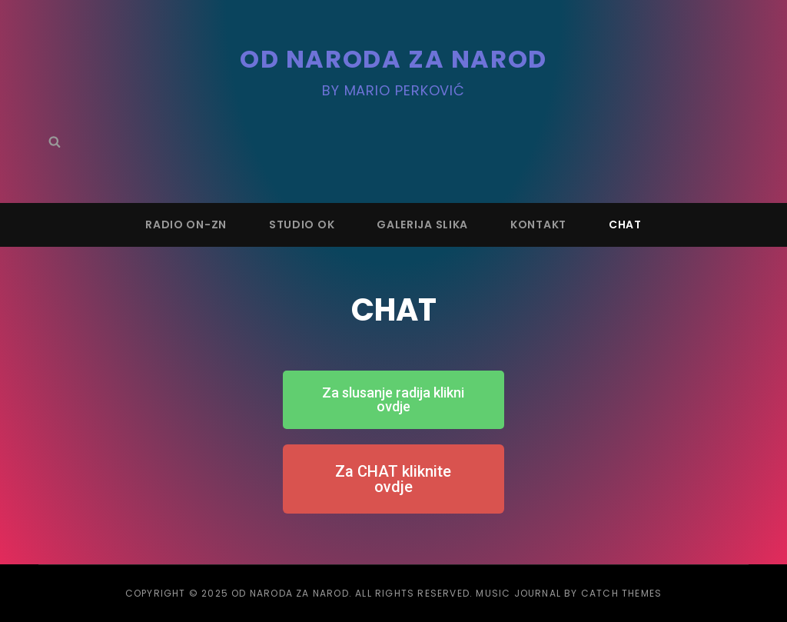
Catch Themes (621, 593)
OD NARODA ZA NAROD (393, 59)
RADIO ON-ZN (186, 224)
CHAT (625, 224)
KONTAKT (538, 224)
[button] (393, 400)
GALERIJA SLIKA (422, 224)
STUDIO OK (301, 224)
